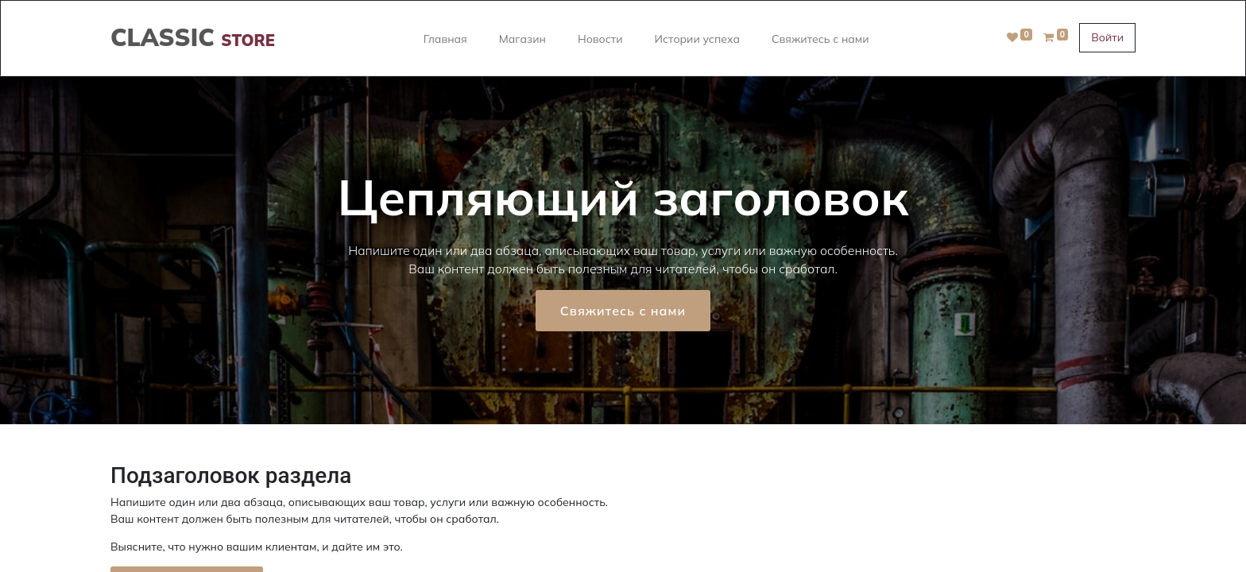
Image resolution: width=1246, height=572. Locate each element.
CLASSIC (192, 37)
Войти (1107, 37)
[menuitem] (445, 37)
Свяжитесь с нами (623, 311)
